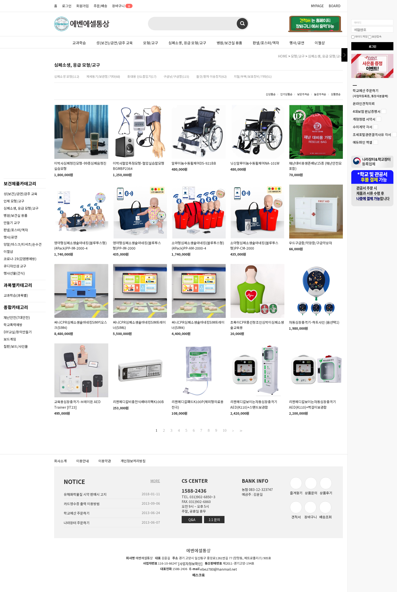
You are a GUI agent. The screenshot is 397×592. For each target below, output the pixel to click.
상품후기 (326, 486)
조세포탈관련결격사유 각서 (372, 134)
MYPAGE (317, 5)
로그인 (66, 5)
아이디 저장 (359, 36)
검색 (242, 23)
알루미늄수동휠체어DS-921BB (194, 163)
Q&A (191, 519)
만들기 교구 (12, 222)
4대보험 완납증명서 (366, 111)
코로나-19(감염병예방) (20, 258)
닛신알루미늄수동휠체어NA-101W (254, 163)
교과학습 (79, 42)
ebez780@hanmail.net (218, 569)
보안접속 (374, 36)
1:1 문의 (214, 519)
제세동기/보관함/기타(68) (103, 76)
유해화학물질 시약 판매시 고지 (85, 494)
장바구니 (120, 5)
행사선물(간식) (14, 273)
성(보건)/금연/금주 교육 (114, 42)
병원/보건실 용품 (229, 42)
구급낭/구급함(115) (176, 76)
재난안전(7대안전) (17, 317)
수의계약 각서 (362, 126)
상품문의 (311, 486)
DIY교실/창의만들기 (18, 331)
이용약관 (104, 460)
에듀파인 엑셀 (362, 142)
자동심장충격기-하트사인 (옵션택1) (314, 322)
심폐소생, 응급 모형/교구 (187, 42)
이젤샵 (320, 42)
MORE (155, 480)
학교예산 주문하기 (370, 93)
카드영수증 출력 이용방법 (82, 503)
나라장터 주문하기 (77, 522)
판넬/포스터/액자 (266, 42)
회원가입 (82, 5)
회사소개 (60, 460)
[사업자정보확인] (190, 563)
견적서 (296, 510)
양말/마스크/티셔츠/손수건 (23, 244)
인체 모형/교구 (14, 201)
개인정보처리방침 (133, 460)
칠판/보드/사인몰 (16, 346)
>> (240, 430)
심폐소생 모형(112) (66, 76)
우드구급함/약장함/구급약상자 (310, 242)
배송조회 (325, 510)
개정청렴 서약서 (364, 119)
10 (224, 430)
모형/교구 (150, 42)
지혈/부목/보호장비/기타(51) (253, 76)
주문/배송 (100, 5)
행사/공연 (296, 42)
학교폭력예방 (13, 324)
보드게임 (10, 339)
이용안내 (82, 460)
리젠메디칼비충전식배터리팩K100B (138, 401)
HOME (283, 56)
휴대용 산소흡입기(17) (141, 76)
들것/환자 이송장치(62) (211, 76)
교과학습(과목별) (16, 295)
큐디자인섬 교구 (15, 266)
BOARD (334, 5)
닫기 (344, 55)
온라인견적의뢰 (364, 103)
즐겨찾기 (296, 486)
